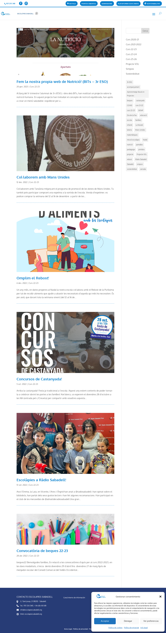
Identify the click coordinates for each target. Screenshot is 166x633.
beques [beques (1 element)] (130, 100)
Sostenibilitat (132, 73)
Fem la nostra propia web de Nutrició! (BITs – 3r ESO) (62, 81)
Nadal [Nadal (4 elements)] (145, 140)
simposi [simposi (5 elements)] (140, 164)
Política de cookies (115, 628)
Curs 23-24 (131, 54)
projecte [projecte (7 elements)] (130, 154)
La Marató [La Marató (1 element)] (139, 125)
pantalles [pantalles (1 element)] (139, 145)
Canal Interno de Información (74, 598)
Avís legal (144, 628)
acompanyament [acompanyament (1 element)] (133, 87)
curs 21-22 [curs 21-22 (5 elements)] (139, 105)
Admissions (107, 4)
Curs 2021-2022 (133, 44)
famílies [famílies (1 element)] (138, 120)
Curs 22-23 (35, 86)
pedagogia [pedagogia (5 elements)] (131, 149)
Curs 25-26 (131, 59)
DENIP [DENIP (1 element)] (140, 110)
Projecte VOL (132, 64)
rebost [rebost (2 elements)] (129, 159)
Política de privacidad (80, 629)
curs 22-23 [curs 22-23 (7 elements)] (131, 110)
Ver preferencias (151, 621)
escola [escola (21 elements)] (129, 120)
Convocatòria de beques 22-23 (42, 550)
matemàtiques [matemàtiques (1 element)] (132, 135)
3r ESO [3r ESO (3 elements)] (129, 82)
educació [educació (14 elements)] (143, 115)
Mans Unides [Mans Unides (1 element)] (140, 130)
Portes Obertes (88, 4)
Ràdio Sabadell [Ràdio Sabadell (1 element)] (141, 159)
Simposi (130, 68)
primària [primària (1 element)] (141, 149)
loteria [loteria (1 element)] (129, 130)
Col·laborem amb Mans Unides (43, 177)
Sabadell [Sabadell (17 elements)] (130, 164)
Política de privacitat (131, 628)
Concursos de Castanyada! (39, 379)
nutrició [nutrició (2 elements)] (130, 145)
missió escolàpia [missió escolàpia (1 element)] (133, 140)
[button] (160, 596)
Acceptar (105, 621)
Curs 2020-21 (132, 39)
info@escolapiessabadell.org (31, 610)
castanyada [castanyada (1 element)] (140, 100)
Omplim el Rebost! (33, 278)
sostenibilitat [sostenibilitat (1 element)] (132, 169)
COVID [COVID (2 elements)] (129, 105)
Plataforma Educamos (128, 4)
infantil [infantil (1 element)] (129, 125)
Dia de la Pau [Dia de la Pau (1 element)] (132, 115)
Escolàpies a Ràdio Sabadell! (41, 479)
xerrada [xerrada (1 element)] (143, 169)
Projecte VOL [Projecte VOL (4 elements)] (142, 154)
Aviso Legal (68, 629)
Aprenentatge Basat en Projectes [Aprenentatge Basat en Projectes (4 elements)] (135, 94)
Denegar (128, 621)
